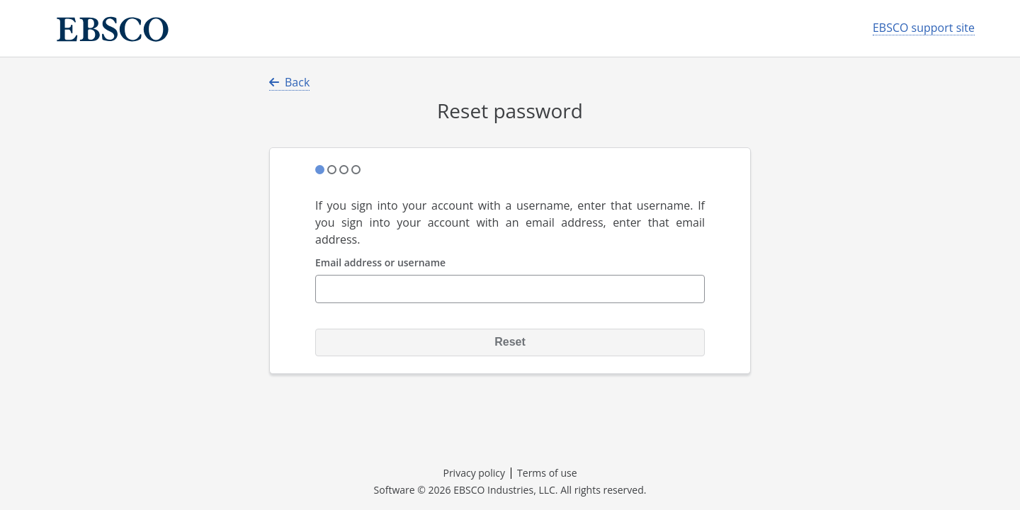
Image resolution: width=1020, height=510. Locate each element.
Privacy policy (474, 473)
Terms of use (547, 473)
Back (289, 82)
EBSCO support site (924, 28)
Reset (510, 342)
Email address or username (380, 263)
